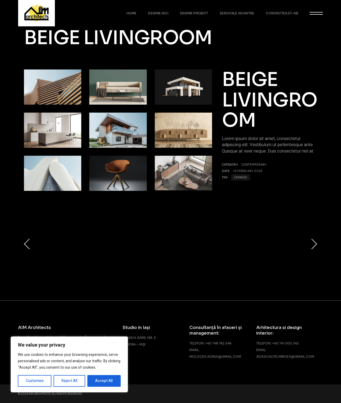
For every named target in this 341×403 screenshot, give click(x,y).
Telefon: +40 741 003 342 (277, 343)
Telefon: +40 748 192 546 (210, 343)
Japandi (240, 177)
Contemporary (254, 164)
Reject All (69, 381)
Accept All (104, 381)
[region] (69, 364)
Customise (35, 381)
